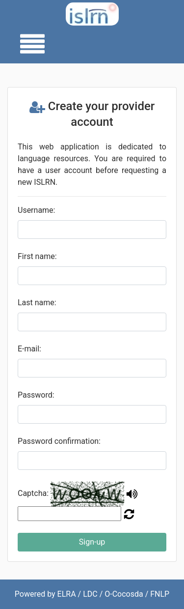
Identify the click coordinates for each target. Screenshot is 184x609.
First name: (37, 256)
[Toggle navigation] (29, 44)
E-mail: (29, 348)
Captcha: (33, 493)
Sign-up (92, 542)
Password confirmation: (59, 441)
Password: (36, 395)
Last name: (37, 302)
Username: (36, 210)
